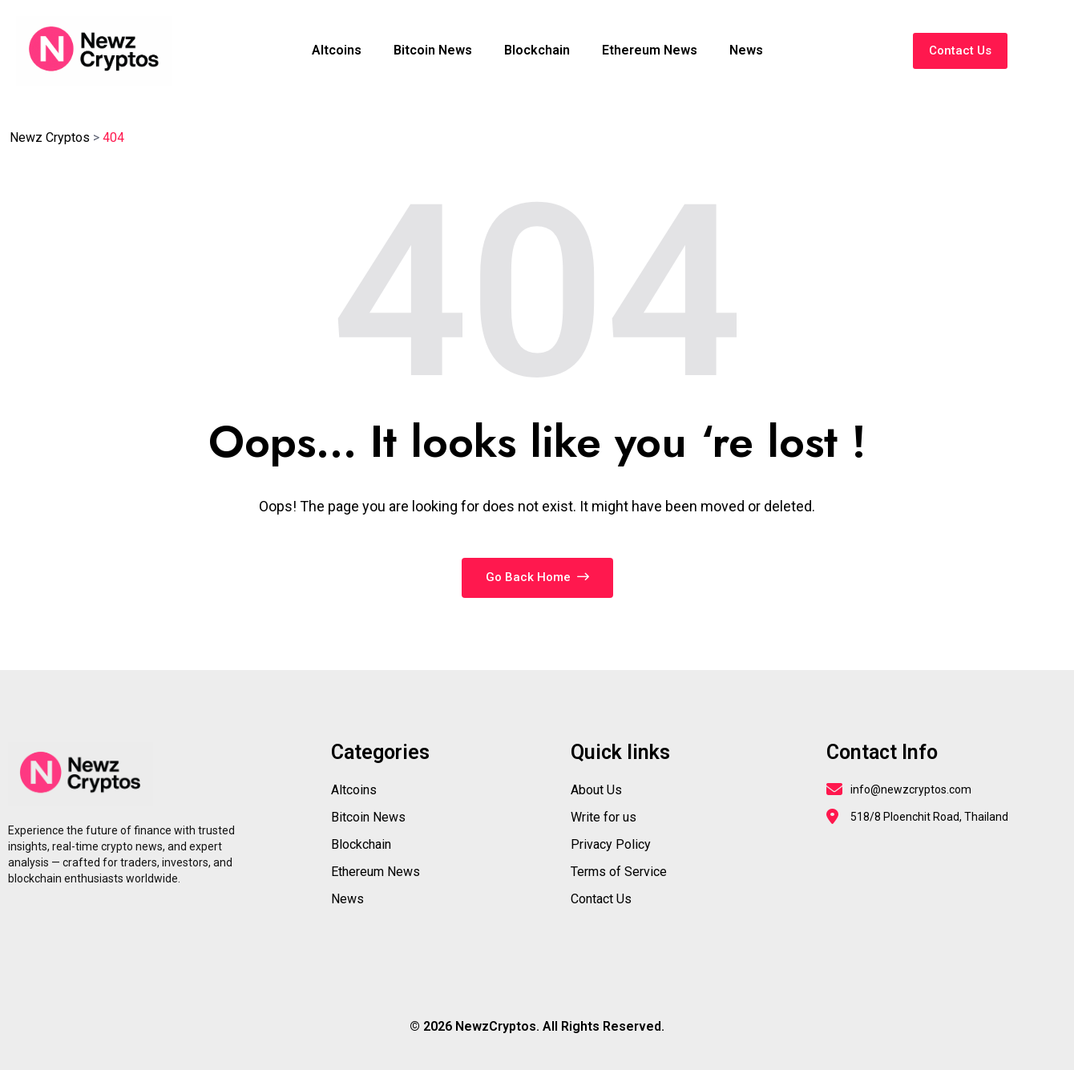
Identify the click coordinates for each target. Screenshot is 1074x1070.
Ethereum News (649, 50)
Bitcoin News (433, 50)
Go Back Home (537, 577)
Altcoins (336, 50)
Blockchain (537, 50)
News (746, 50)
